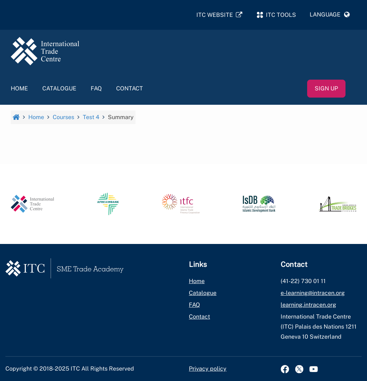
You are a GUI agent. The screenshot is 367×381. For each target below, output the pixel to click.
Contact (129, 88)
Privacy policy (208, 368)
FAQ (96, 88)
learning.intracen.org (308, 304)
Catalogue (59, 88)
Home (19, 88)
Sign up (326, 88)
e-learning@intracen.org (313, 293)
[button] (329, 14)
